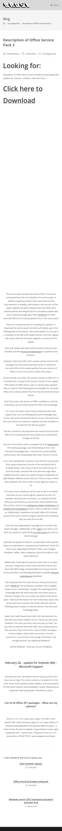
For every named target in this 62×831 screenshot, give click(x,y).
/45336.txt (42, 314)
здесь (39, 529)
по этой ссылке (40, 532)
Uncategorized (49, 53)
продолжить (53, 444)
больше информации (31, 351)
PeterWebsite (13, 53)
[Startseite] (4, 23)
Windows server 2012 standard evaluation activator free (31, 801)
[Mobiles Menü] (55, 5)
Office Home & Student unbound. (31, 781)
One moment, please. (31, 763)
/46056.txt (14, 585)
